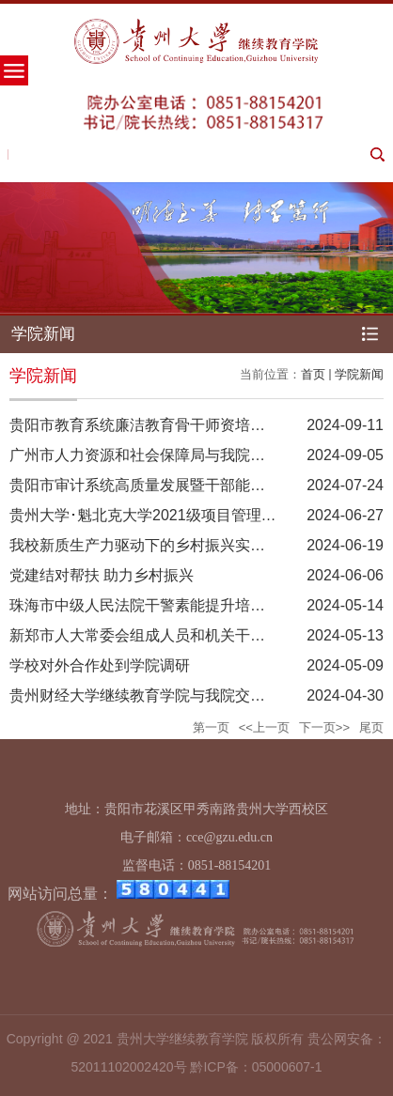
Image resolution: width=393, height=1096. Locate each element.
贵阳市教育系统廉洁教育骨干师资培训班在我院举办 (182, 425)
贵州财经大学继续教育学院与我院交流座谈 (152, 695)
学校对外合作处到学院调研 (99, 665)
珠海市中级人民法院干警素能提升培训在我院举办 (174, 605)
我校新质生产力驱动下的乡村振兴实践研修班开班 (174, 545)
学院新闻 (359, 374)
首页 (313, 374)
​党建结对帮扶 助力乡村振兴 (101, 575)
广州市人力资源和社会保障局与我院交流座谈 (159, 455)
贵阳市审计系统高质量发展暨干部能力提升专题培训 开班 (199, 485)
